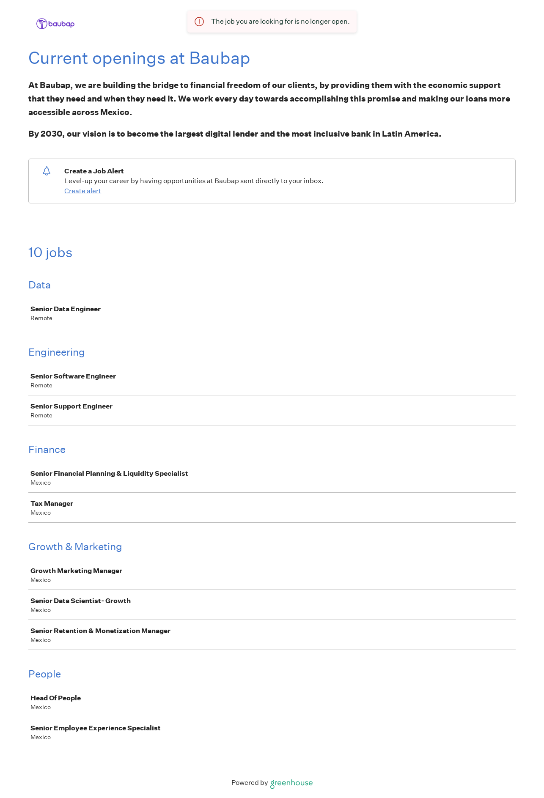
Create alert (82, 191)
